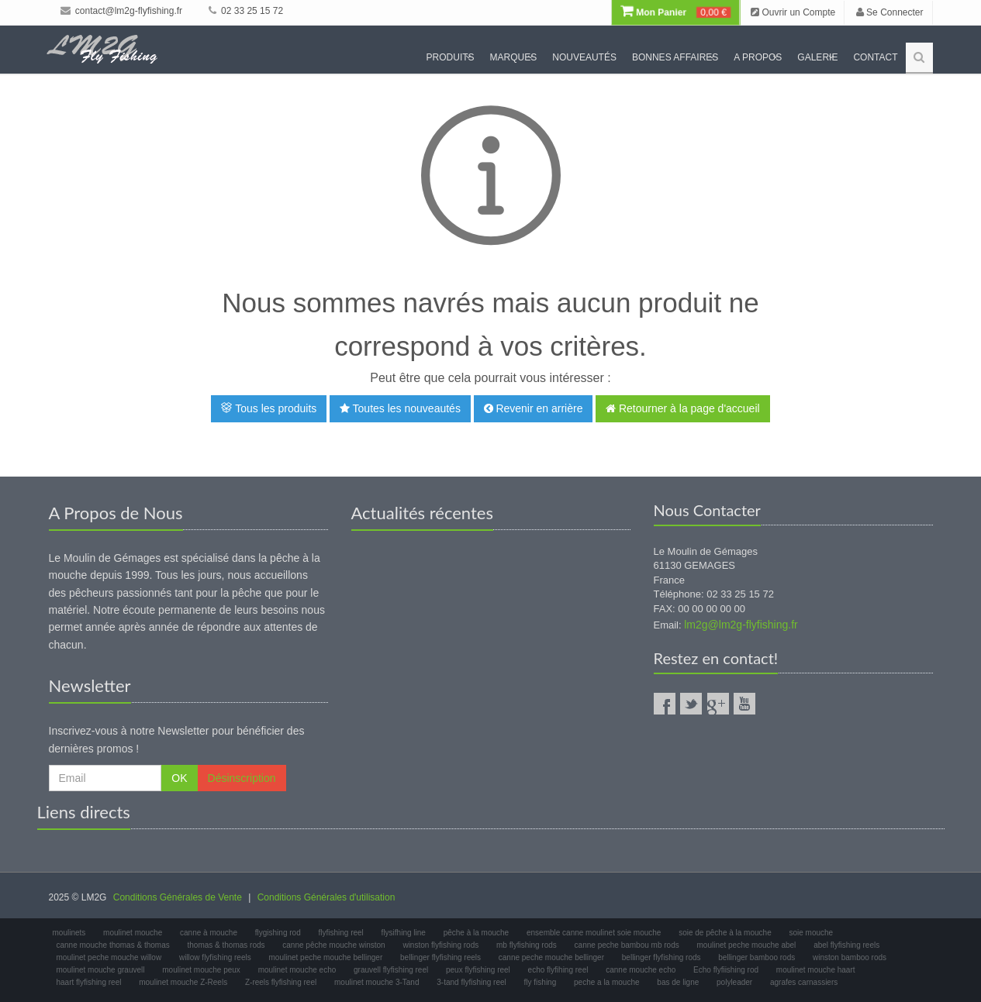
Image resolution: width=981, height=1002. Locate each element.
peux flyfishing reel (478, 970)
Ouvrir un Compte (793, 12)
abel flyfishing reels (846, 945)
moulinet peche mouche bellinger (326, 957)
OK (179, 778)
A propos (758, 57)
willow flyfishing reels (215, 957)
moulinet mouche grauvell (101, 970)
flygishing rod (278, 932)
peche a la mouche (607, 982)
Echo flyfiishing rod (725, 970)
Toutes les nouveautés (400, 408)
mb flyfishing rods (526, 945)
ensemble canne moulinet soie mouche (594, 932)
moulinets (69, 932)
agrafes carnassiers (804, 982)
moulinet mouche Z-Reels (183, 982)
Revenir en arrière (533, 408)
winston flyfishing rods (440, 945)
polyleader (734, 982)
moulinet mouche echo (297, 970)
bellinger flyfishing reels (440, 957)
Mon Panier (675, 12)
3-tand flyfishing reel (471, 982)
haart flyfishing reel (89, 982)
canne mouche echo (640, 970)
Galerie (817, 57)
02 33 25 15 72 (246, 10)
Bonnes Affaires (675, 57)
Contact (875, 57)
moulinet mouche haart (815, 970)
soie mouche (811, 932)
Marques (513, 57)
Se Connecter (890, 12)
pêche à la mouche (476, 932)
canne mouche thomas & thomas (113, 945)
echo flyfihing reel (558, 970)
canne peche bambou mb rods (627, 945)
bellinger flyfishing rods (661, 957)
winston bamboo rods (849, 957)
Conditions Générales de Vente (177, 897)
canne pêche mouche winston (333, 945)
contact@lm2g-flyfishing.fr (121, 10)
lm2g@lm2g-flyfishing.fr (740, 624)
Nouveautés (584, 57)
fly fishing (540, 982)
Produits (451, 57)
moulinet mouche (132, 932)
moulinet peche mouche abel (746, 945)
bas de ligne (678, 982)
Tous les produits (268, 408)
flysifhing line (404, 932)
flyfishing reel (340, 932)
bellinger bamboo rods (756, 957)
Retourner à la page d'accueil (683, 408)
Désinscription (242, 778)
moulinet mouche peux (201, 970)
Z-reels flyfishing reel (280, 982)
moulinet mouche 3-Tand (377, 982)
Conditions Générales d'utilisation (326, 897)
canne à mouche (208, 932)
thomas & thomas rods (225, 945)
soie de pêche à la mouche (725, 932)
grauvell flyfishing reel (391, 970)
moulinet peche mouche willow (109, 957)
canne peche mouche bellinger (551, 957)
